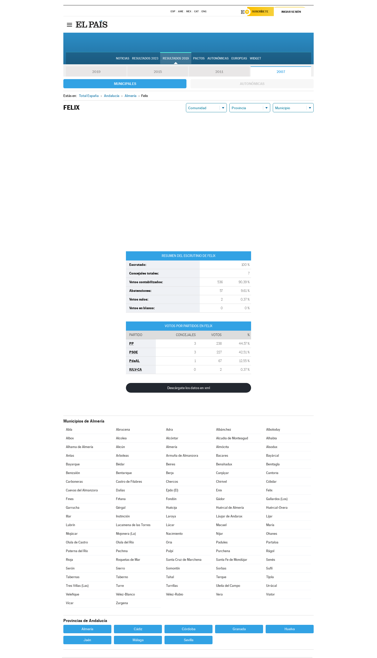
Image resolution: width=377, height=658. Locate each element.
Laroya (171, 517)
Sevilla (188, 641)
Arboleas (122, 456)
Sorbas (221, 569)
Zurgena (122, 604)
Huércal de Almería (230, 508)
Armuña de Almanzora (182, 456)
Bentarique (124, 474)
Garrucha (72, 508)
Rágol (270, 552)
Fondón (171, 500)
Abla (69, 430)
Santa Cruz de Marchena (184, 560)
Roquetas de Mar (128, 560)
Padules (222, 543)
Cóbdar (271, 482)
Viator (270, 595)
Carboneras (74, 482)
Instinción (123, 517)
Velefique (72, 595)
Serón (70, 569)
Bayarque (73, 465)
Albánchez (223, 430)
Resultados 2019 (176, 59)
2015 (158, 72)
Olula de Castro (77, 543)
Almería (171, 448)
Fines (70, 500)
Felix (269, 491)
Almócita (222, 448)
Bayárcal (272, 456)
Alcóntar (172, 439)
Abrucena (123, 430)
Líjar (269, 517)
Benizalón (73, 474)
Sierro (120, 569)
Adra (169, 430)
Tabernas (72, 578)
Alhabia (271, 439)
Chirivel (221, 482)
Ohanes (271, 534)
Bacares (222, 456)
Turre (120, 586)
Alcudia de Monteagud (232, 439)
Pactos (199, 59)
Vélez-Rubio (174, 595)
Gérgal (120, 508)
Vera (219, 595)
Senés (270, 560)
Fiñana (121, 500)
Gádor (220, 500)
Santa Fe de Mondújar (231, 560)
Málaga (138, 641)
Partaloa (272, 543)
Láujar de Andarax (229, 517)
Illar (68, 517)
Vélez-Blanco (125, 595)
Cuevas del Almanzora (82, 491)
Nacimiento (174, 534)
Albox (70, 439)
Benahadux (224, 465)
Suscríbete (262, 12)
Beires (170, 465)
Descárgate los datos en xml (188, 389)
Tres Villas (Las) (77, 586)
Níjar (219, 534)
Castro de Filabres (129, 482)
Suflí (269, 569)
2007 (281, 72)
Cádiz (138, 630)
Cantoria (272, 474)
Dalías (120, 491)
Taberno (122, 578)
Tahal (170, 578)
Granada (239, 630)
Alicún (120, 448)
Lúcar (170, 526)
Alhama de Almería (79, 448)
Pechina (122, 552)
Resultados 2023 (145, 59)
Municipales (125, 84)
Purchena (223, 552)
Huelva (290, 630)
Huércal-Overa (277, 508)
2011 (219, 72)
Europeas (239, 59)
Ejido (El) (172, 491)
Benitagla (273, 465)
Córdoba (188, 630)
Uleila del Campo (228, 586)
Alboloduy (273, 430)
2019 (96, 72)
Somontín (173, 569)
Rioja (69, 560)
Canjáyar (222, 474)
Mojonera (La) (126, 534)
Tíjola (270, 578)
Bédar (120, 465)
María (270, 526)
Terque (221, 578)
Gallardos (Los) (277, 500)
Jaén (87, 641)
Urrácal (271, 586)
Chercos (172, 482)
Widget (255, 59)
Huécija (171, 508)
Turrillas (172, 586)
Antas (70, 456)
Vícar (70, 604)
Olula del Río (125, 543)
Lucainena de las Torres (133, 526)
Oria (169, 543)
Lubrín (70, 526)
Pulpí (169, 552)
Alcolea (121, 439)
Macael (221, 526)
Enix (219, 491)
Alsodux (271, 448)
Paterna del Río (77, 552)
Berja (170, 474)
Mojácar (72, 534)
